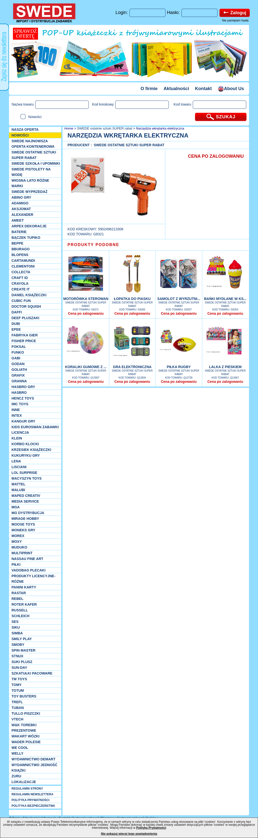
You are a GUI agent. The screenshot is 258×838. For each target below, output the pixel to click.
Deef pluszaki (25, 318)
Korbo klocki (25, 444)
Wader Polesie (26, 742)
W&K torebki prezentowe (24, 727)
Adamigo (20, 203)
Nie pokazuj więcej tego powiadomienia (129, 834)
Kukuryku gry (26, 455)
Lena (16, 461)
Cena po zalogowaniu (86, 313)
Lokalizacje (24, 782)
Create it (21, 289)
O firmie (149, 88)
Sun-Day (19, 668)
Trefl (17, 702)
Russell (20, 610)
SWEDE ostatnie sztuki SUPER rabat (34, 155)
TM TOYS (19, 679)
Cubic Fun (21, 301)
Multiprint (22, 553)
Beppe (17, 243)
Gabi (16, 358)
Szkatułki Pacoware (32, 673)
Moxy (17, 542)
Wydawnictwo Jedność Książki (35, 767)
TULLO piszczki (26, 713)
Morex (18, 536)
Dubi (16, 324)
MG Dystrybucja (28, 513)
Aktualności (176, 88)
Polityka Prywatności (151, 828)
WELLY (18, 753)
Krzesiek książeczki (31, 450)
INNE (16, 410)
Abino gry (21, 197)
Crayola (20, 283)
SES (15, 622)
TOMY (17, 685)
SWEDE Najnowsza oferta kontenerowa (33, 143)
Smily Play (22, 639)
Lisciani (19, 467)
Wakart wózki (26, 736)
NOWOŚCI (20, 135)
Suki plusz (22, 662)
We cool (20, 748)
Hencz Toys (23, 398)
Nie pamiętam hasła (235, 20)
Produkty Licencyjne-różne (34, 578)
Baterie (19, 232)
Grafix (18, 375)
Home (68, 128)
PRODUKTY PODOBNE (93, 245)
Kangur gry (23, 421)
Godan (18, 364)
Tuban (18, 708)
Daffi (17, 312)
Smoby (18, 645)
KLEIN (17, 438)
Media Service (25, 501)
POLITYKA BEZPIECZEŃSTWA (33, 806)
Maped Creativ (26, 496)
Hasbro (19, 393)
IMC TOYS (20, 404)
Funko (18, 352)
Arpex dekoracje (29, 226)
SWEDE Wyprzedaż (30, 192)
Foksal (19, 347)
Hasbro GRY (23, 387)
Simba (17, 633)
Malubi (18, 490)
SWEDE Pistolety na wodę (31, 172)
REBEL (17, 599)
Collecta (21, 272)
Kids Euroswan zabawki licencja (35, 429)
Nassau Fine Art (27, 559)
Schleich (21, 616)
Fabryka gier (25, 335)
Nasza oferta (25, 130)
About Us (231, 88)
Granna (19, 381)
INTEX (17, 416)
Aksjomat (21, 209)
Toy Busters (24, 696)
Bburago (21, 249)
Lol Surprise (24, 473)
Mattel (19, 484)
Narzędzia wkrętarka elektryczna (160, 128)
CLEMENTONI (23, 266)
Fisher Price (24, 341)
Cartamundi (23, 261)
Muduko (19, 547)
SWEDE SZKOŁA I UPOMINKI (36, 163)
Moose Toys (23, 524)
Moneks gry (23, 530)
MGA (16, 507)
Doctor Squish (26, 306)
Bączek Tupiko (26, 238)
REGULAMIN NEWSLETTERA (32, 794)
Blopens (20, 255)
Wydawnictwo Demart (34, 759)
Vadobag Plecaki (29, 570)
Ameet (18, 220)
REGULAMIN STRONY (27, 788)
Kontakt (203, 88)
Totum (18, 691)
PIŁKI (16, 564)
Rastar (19, 593)
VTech (17, 719)
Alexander (22, 215)
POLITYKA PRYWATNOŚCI (31, 800)
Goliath (19, 370)
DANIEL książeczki (29, 295)
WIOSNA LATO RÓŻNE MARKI (30, 183)
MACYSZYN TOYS (27, 478)
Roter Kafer (24, 604)
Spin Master (24, 650)
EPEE (16, 329)
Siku (16, 627)
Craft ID (20, 278)
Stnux (17, 656)
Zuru (16, 776)
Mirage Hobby (25, 519)
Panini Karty (24, 587)
